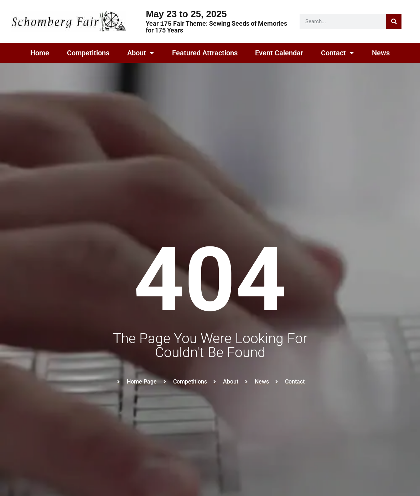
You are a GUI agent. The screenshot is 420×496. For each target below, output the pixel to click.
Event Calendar (279, 53)
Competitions (88, 53)
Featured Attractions (205, 53)
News (381, 53)
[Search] (393, 21)
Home (39, 53)
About (140, 53)
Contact (337, 53)
